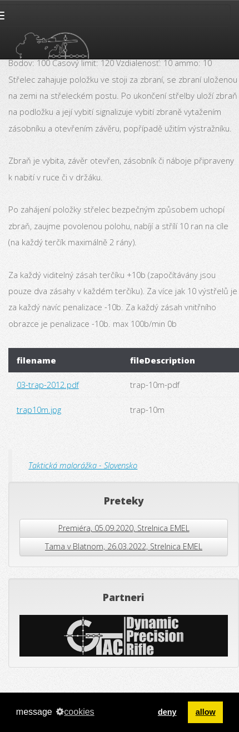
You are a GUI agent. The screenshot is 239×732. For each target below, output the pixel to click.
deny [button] (167, 712)
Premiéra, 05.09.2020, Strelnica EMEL (124, 528)
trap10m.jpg (39, 409)
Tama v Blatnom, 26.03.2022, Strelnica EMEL (123, 546)
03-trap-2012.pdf (48, 384)
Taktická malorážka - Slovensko (82, 465)
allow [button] (206, 712)
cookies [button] (75, 711)
